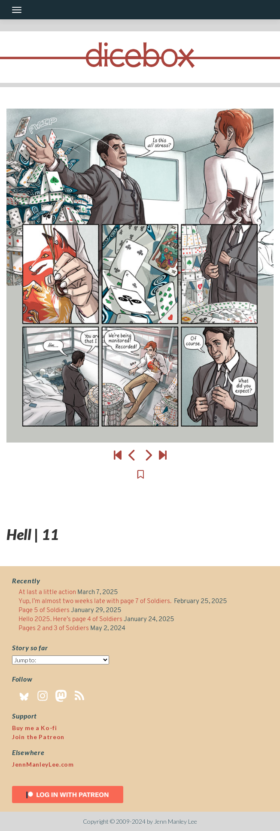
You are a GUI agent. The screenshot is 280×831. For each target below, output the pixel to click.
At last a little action (47, 592)
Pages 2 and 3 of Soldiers (53, 628)
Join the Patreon (38, 736)
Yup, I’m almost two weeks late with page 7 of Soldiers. (95, 601)
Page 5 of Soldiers (44, 610)
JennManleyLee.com (43, 764)
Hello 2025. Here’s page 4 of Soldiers (70, 619)
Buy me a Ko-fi (34, 727)
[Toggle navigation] (17, 9)
